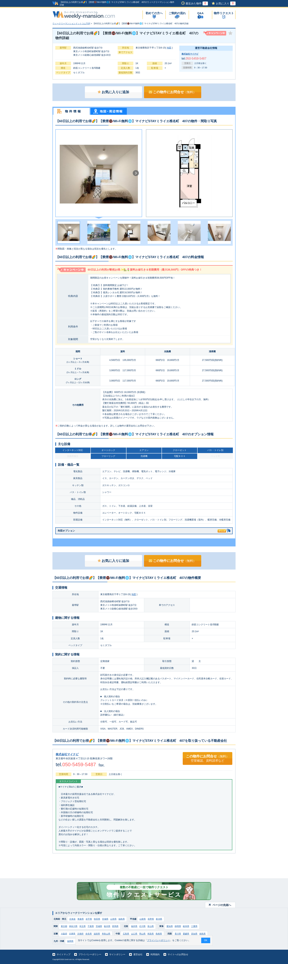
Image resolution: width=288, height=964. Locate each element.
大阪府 (64, 933)
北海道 (72, 919)
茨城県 (99, 926)
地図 (169, 47)
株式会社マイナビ (190, 54)
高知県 (194, 933)
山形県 (113, 919)
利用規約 (155, 954)
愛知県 (170, 926)
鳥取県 (150, 933)
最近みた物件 (197, 3)
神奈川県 (73, 926)
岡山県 (142, 933)
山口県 (134, 933)
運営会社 (137, 954)
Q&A (200, 13)
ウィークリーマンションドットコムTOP (71, 23)
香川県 (178, 933)
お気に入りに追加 (113, 92)
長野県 (151, 919)
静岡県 (178, 926)
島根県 (159, 933)
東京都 (64, 926)
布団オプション (142, 530)
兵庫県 (72, 933)
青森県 (80, 919)
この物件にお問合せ (172, 92)
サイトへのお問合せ (178, 954)
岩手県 (89, 919)
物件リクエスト (224, 13)
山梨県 (142, 919)
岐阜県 (186, 926)
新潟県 (159, 919)
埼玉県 (82, 926)
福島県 (121, 919)
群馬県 (115, 926)
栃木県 (107, 926)
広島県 (126, 933)
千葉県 (91, 926)
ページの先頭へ (221, 905)
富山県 (150, 926)
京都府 (80, 933)
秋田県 (97, 919)
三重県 (194, 926)
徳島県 (202, 933)
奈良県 (88, 933)
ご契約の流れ (177, 13)
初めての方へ (154, 13)
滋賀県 (97, 933)
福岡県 (70, 941)
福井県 (134, 926)
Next (136, 173)
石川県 (142, 926)
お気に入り (226, 3)
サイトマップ (63, 954)
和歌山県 (106, 933)
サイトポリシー (117, 954)
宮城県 (105, 919)
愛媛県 (186, 933)
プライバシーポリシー (89, 954)
